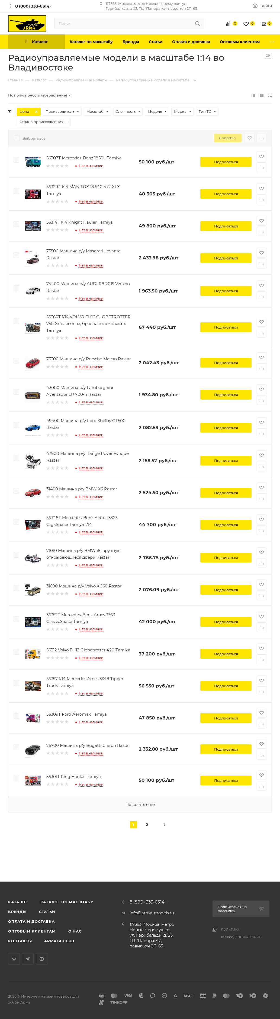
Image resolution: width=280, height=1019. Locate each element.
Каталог (18, 902)
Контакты (20, 941)
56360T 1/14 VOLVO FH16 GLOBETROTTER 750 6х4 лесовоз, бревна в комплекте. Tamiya (88, 323)
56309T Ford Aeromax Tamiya (76, 714)
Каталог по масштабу (66, 902)
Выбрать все (34, 138)
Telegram (28, 959)
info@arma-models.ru (152, 912)
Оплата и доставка (31, 921)
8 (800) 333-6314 (147, 902)
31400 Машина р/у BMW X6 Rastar (81, 488)
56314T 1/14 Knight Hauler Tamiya (79, 222)
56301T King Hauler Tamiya (73, 776)
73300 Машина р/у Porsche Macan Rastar (88, 358)
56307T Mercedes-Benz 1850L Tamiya (84, 157)
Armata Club (59, 941)
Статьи (47, 911)
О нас (75, 931)
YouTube (41, 959)
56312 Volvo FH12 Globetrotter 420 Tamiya (88, 649)
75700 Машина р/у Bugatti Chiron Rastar (88, 745)
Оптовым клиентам (32, 931)
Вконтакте (14, 959)
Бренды (17, 911)
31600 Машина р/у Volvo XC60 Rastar (84, 586)
